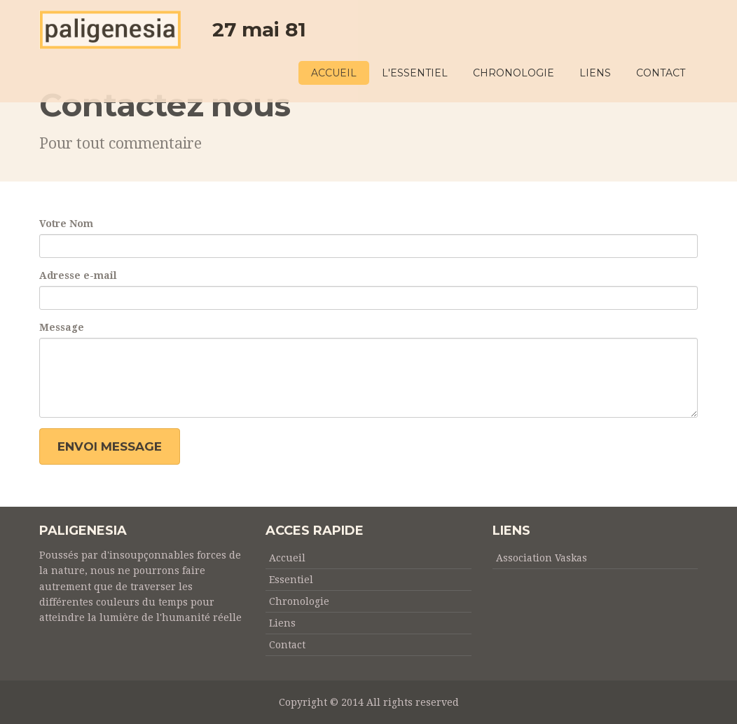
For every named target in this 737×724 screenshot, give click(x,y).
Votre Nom (66, 223)
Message (61, 327)
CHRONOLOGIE (513, 73)
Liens (282, 623)
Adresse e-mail (78, 275)
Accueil (287, 558)
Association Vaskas (541, 558)
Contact (287, 644)
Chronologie (299, 601)
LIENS (595, 73)
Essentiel (291, 579)
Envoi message (109, 446)
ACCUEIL (334, 73)
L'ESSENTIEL (415, 73)
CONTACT (660, 73)
